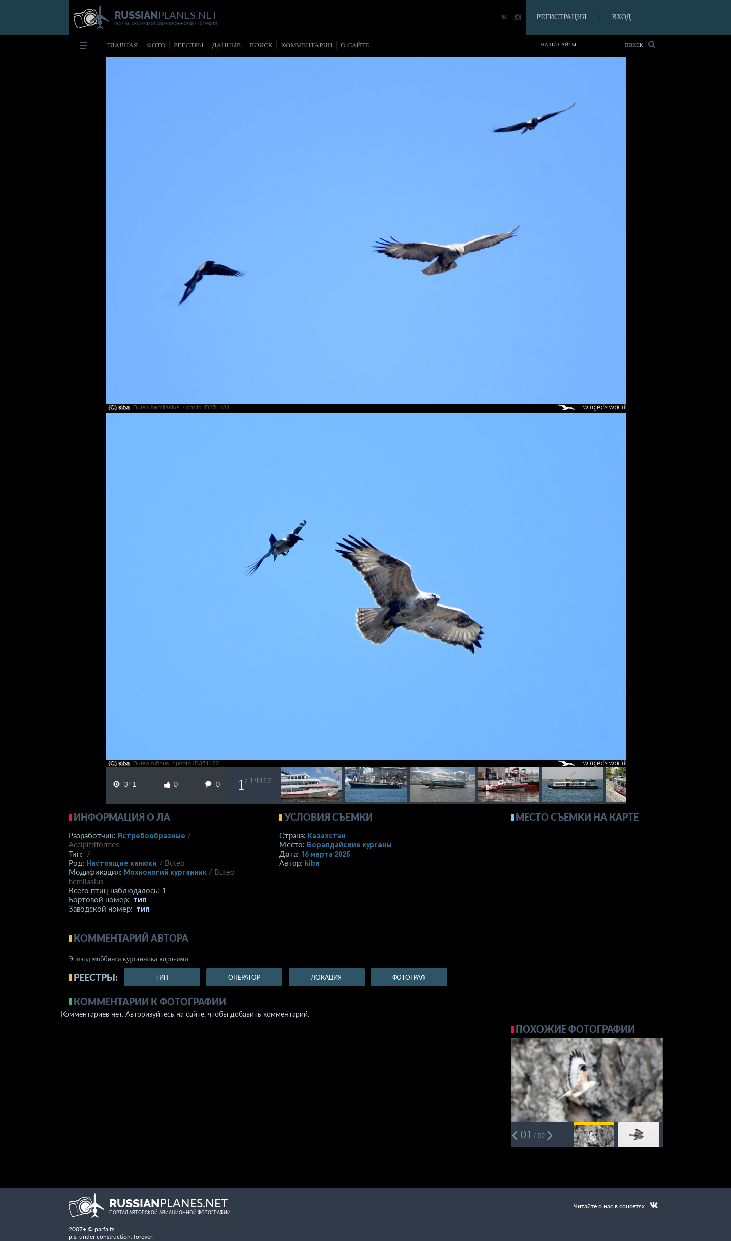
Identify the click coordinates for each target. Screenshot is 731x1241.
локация (326, 977)
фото (155, 45)
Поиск (640, 44)
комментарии (306, 45)
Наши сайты (559, 44)
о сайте (355, 45)
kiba (312, 862)
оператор (244, 977)
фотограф (408, 977)
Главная (122, 45)
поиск (261, 45)
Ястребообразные (151, 835)
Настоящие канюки (121, 862)
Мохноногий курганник (165, 871)
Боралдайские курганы (349, 844)
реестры (188, 45)
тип (139, 899)
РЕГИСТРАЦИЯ (562, 17)
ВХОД (621, 17)
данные (226, 45)
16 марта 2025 (326, 853)
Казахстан (326, 835)
